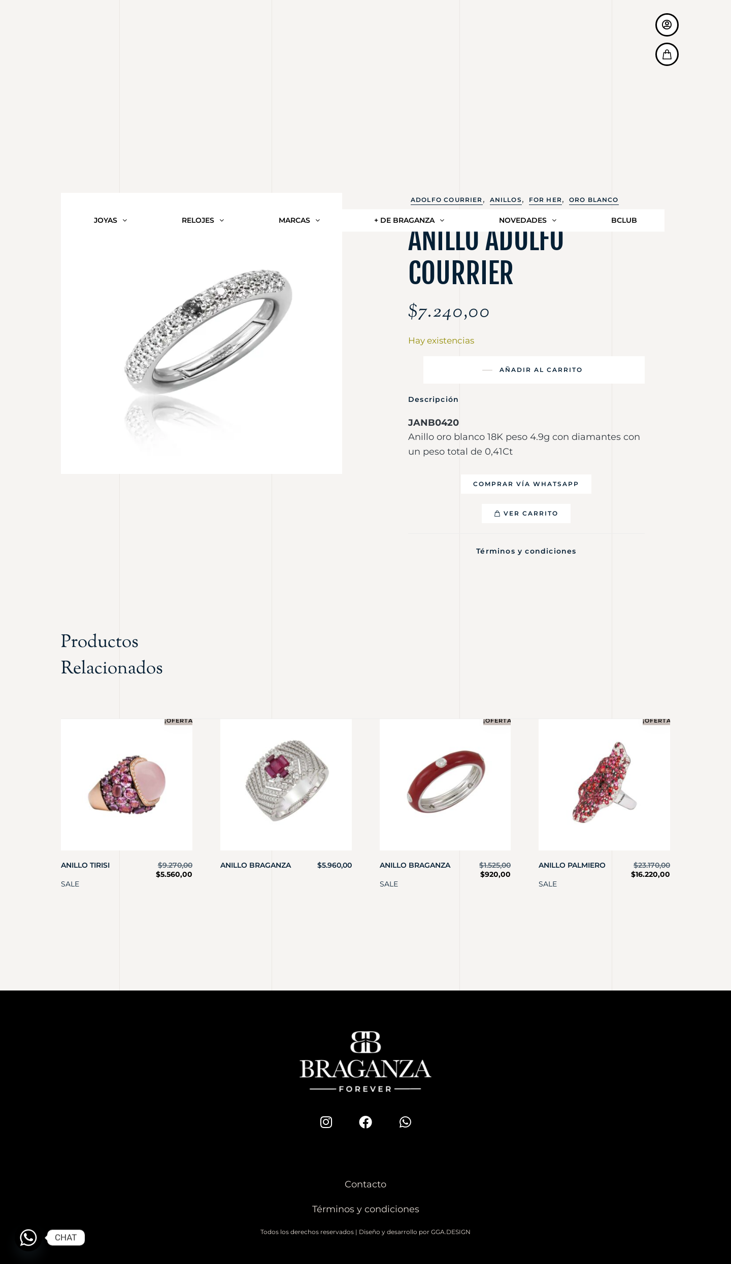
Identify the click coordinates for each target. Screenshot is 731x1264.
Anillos (506, 199)
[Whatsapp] (28, 1237)
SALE (70, 880)
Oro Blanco (594, 199)
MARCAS (299, 45)
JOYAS (110, 45)
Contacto (365, 1181)
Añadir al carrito (541, 369)
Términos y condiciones (526, 549)
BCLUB (624, 45)
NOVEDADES (527, 45)
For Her (545, 199)
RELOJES (203, 45)
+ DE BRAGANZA (409, 45)
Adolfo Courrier (447, 199)
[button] (526, 484)
